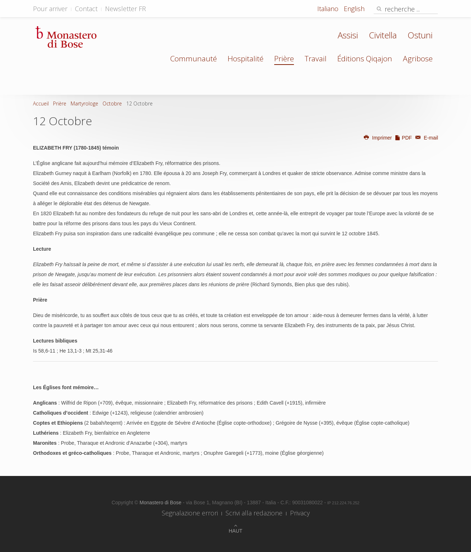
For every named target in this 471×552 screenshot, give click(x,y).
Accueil (41, 103)
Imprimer (378, 138)
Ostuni (420, 35)
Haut (235, 531)
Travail (316, 58)
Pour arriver (50, 8)
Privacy (300, 513)
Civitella (383, 35)
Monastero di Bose (161, 502)
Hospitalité (245, 58)
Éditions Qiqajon (364, 58)
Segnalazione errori (190, 513)
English (354, 8)
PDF (403, 138)
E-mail (425, 138)
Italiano (328, 8)
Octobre (112, 103)
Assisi (348, 35)
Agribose (418, 58)
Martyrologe (84, 103)
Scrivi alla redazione (253, 513)
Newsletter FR (125, 8)
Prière (284, 58)
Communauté (193, 58)
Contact (86, 8)
